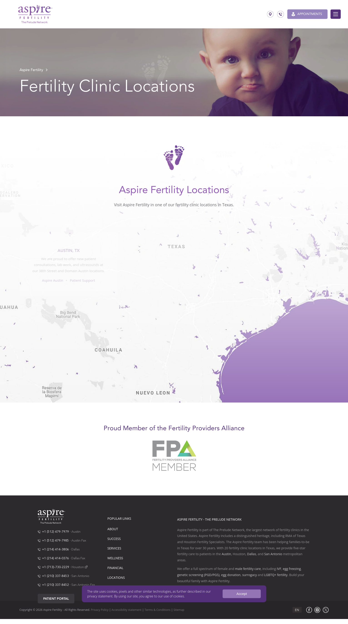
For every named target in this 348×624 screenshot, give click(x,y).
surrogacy (249, 575)
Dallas (75, 549)
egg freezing (292, 569)
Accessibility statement (127, 610)
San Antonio (80, 576)
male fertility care (248, 569)
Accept (241, 594)
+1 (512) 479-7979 (55, 531)
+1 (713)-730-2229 (55, 567)
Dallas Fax (78, 558)
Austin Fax (78, 540)
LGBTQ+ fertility (276, 575)
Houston (78, 567)
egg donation (231, 575)
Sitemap (178, 610)
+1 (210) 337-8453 (55, 576)
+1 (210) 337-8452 (55, 585)
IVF (279, 569)
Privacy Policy (100, 610)
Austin (75, 531)
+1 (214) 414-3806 (55, 549)
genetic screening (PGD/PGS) (198, 575)
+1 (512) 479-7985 (55, 540)
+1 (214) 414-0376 (55, 558)
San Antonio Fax (83, 585)
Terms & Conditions (157, 610)
